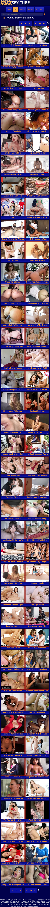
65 (44, 23)
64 (40, 23)
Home (9, 9)
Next (47, 23)
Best (15, 9)
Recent (22, 9)
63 (36, 23)
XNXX (25, 3)
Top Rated (39, 9)
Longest (30, 9)
